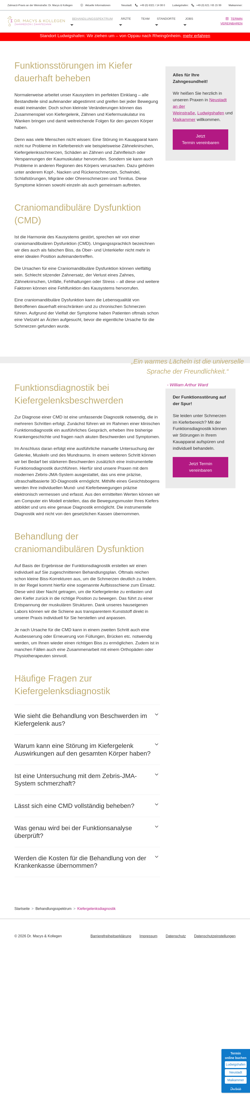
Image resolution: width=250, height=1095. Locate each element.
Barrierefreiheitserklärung (110, 1076)
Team (145, 18)
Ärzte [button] (126, 18)
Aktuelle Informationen (97, 5)
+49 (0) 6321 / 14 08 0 (152, 5)
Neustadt (235, 1072)
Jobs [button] (189, 18)
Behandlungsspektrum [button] (92, 18)
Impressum (148, 1076)
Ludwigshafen (210, 210)
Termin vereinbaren (231, 21)
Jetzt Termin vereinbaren (200, 237)
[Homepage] (36, 21)
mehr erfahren (196, 35)
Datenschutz (176, 1076)
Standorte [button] (166, 18)
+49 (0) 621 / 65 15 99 (208, 5)
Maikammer (184, 217)
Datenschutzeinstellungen (214, 1076)
